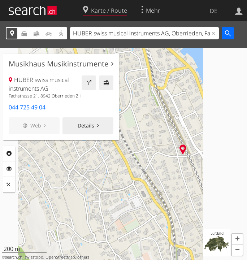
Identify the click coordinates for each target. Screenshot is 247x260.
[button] (237, 239)
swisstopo (34, 257)
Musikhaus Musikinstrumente (58, 64)
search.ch (13, 257)
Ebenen (9, 169)
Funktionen (9, 184)
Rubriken (9, 153)
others (83, 257)
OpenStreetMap (60, 257)
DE (213, 11)
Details (86, 125)
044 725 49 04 (27, 107)
